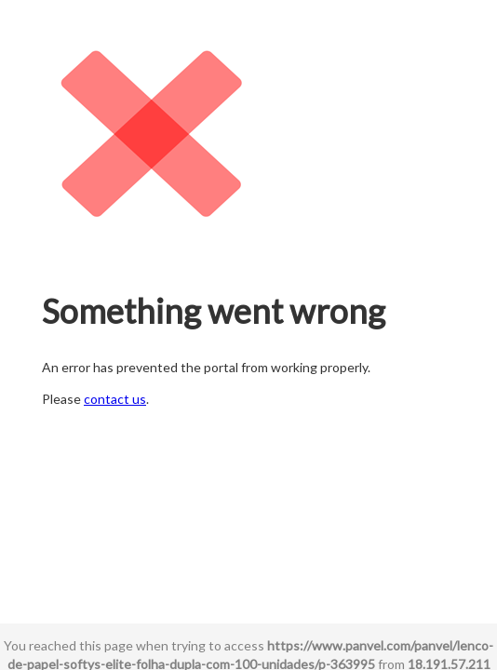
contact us (115, 399)
